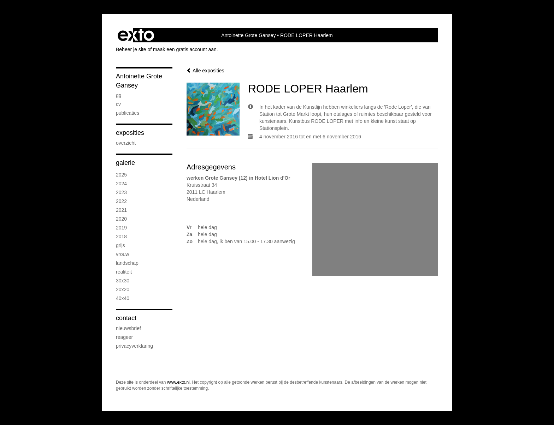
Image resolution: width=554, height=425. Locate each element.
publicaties (127, 113)
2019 (121, 228)
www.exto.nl (178, 382)
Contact (126, 318)
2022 (121, 201)
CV (118, 104)
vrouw (122, 254)
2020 (121, 219)
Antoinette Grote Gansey (248, 35)
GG (119, 95)
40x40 (122, 298)
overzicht (126, 143)
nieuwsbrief (128, 328)
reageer (124, 337)
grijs (120, 245)
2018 (121, 236)
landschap (127, 263)
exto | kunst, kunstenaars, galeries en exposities (136, 35)
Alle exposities (205, 70)
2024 (121, 183)
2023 (121, 192)
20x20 (122, 289)
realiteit (124, 272)
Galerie (125, 162)
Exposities (130, 132)
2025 (121, 175)
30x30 (122, 280)
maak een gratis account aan (185, 49)
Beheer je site (131, 49)
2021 (121, 210)
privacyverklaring (134, 346)
